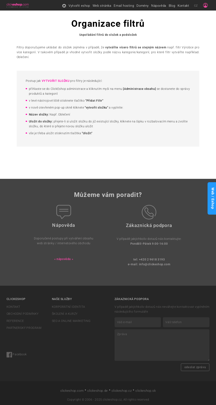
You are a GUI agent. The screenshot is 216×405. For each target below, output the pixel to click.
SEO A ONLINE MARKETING (71, 321)
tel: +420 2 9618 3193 (149, 259)
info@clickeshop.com (154, 264)
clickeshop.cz (122, 391)
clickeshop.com (72, 391)
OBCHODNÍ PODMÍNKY (23, 314)
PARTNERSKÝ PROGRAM (24, 328)
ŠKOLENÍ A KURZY (65, 314)
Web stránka (102, 6)
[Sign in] (205, 5)
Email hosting (124, 6)
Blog (172, 6)
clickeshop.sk (145, 391)
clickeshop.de (97, 391)
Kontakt (183, 6)
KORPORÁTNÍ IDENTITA (68, 307)
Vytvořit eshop (79, 6)
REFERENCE (15, 321)
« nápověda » (63, 259)
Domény (142, 6)
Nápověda (158, 6)
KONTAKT (13, 307)
